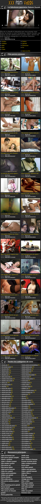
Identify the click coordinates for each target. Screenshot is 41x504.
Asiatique (4, 43)
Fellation (24, 41)
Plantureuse (25, 45)
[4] (5, 365)
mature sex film (26, 51)
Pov (23, 47)
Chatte (3, 49)
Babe (3, 45)
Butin (3, 47)
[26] (6, 372)
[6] (7, 367)
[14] (8, 396)
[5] (7, 392)
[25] (28, 437)
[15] (5, 386)
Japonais (24, 43)
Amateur (4, 41)
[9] (28, 435)
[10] (6, 370)
